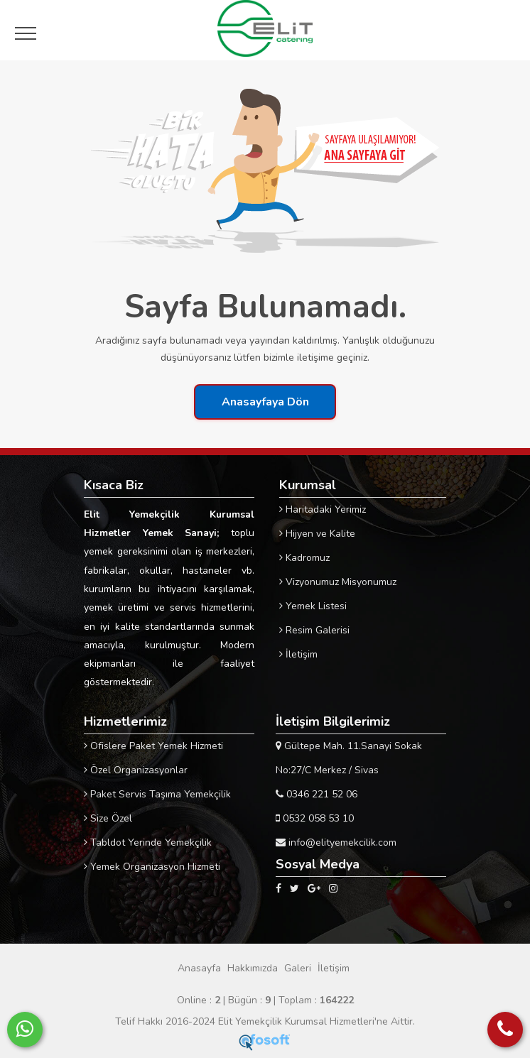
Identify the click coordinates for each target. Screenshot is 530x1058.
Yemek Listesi (313, 606)
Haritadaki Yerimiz (322, 509)
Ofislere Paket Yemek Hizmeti (153, 746)
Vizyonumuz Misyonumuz (337, 582)
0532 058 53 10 (315, 818)
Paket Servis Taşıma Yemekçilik (157, 794)
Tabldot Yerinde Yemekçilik (148, 842)
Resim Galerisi (314, 630)
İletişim (298, 654)
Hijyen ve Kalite (317, 533)
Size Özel (108, 818)
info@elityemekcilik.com (336, 842)
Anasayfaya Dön (265, 402)
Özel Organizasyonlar (136, 770)
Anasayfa (199, 968)
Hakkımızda (252, 968)
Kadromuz (304, 558)
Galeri (297, 968)
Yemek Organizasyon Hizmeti (152, 866)
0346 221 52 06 (316, 794)
